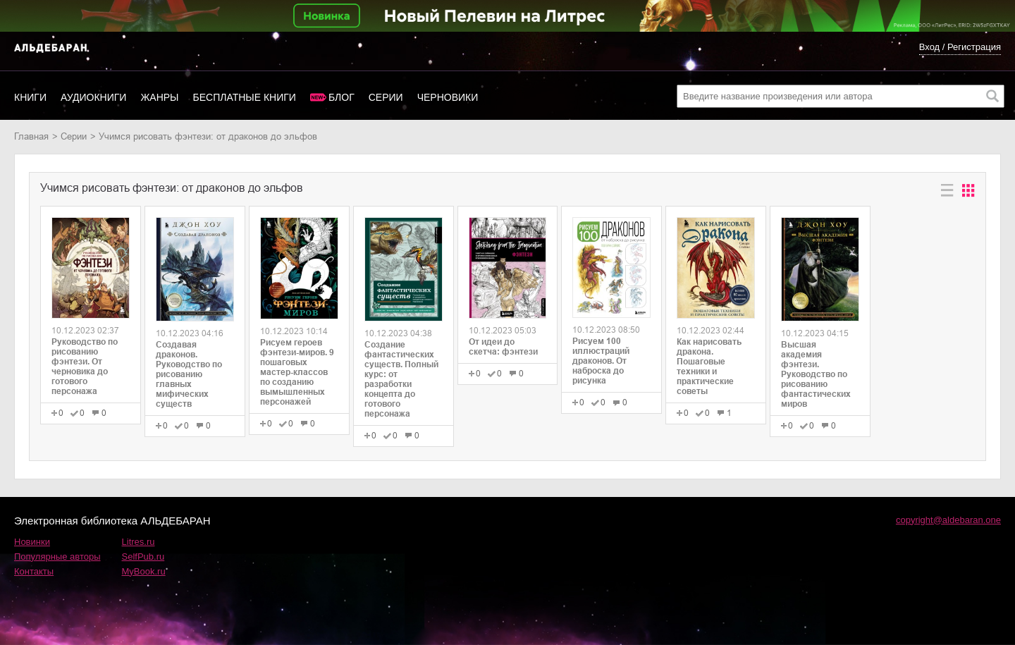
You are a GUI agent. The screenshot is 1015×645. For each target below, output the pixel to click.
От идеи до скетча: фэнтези (503, 347)
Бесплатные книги (244, 97)
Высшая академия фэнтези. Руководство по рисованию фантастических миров (816, 374)
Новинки (32, 541)
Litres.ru (138, 541)
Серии (386, 97)
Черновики (448, 97)
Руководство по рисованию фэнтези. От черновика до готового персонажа (84, 366)
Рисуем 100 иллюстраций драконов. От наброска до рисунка (600, 361)
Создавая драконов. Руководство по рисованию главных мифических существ (189, 374)
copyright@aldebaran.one (948, 520)
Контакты (34, 571)
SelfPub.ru (143, 556)
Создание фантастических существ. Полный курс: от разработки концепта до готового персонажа (401, 379)
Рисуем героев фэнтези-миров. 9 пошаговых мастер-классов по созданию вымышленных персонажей (297, 372)
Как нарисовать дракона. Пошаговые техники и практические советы (709, 366)
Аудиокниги (93, 97)
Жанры (159, 97)
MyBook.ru (144, 571)
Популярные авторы (57, 556)
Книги (30, 97)
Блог (341, 97)
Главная (31, 136)
